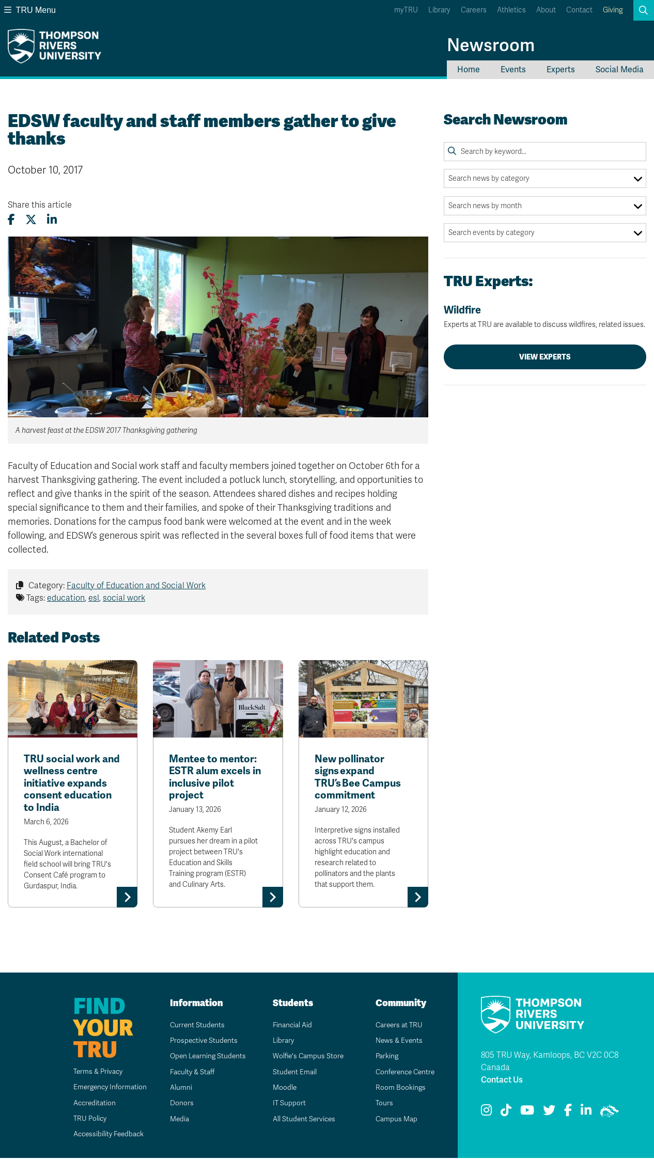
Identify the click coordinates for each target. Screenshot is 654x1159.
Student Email (291, 1073)
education (66, 598)
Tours (380, 1104)
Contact (579, 10)
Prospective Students (201, 1041)
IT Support (285, 1104)
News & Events (395, 1041)
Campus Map (392, 1120)
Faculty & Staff (189, 1073)
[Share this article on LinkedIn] (52, 220)
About (546, 10)
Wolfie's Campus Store (305, 1057)
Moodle (281, 1088)
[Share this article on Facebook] (11, 220)
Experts (561, 70)
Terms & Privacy (93, 1072)
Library (439, 10)
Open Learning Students (205, 1057)
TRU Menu (30, 10)
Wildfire (545, 317)
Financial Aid (289, 1025)
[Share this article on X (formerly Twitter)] (31, 220)
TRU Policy (84, 1119)
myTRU (406, 10)
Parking (383, 1057)
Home (468, 70)
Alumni (177, 1088)
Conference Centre (402, 1073)
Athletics (511, 10)
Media (175, 1120)
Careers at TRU (396, 1025)
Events (513, 70)
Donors (178, 1104)
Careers (474, 10)
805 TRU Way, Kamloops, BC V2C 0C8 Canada (549, 1062)
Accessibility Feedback (104, 1135)
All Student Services (301, 1120)
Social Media (620, 70)
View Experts (545, 357)
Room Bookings (396, 1088)
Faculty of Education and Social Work (136, 586)
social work (124, 598)
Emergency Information (105, 1088)
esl (93, 598)
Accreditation (89, 1103)
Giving (613, 10)
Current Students (194, 1025)
